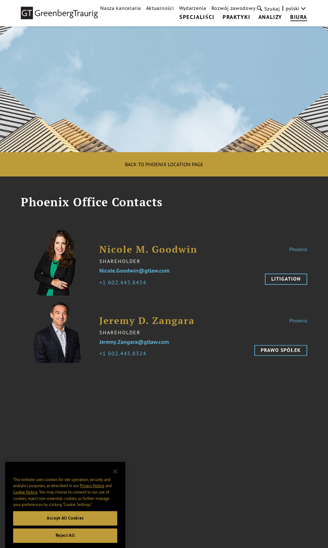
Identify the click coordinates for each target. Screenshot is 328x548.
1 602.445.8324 (124, 358)
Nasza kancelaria (120, 8)
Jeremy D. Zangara (147, 325)
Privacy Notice (92, 492)
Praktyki (236, 17)
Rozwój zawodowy (233, 8)
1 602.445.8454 (124, 287)
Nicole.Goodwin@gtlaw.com (134, 275)
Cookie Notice (25, 498)
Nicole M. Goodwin (148, 254)
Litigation (286, 283)
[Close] (115, 478)
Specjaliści (197, 17)
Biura (298, 17)
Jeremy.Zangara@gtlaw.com (134, 346)
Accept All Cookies (65, 524)
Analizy (270, 17)
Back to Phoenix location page (164, 164)
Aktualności (160, 8)
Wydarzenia (192, 8)
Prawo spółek (281, 354)
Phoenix (298, 253)
